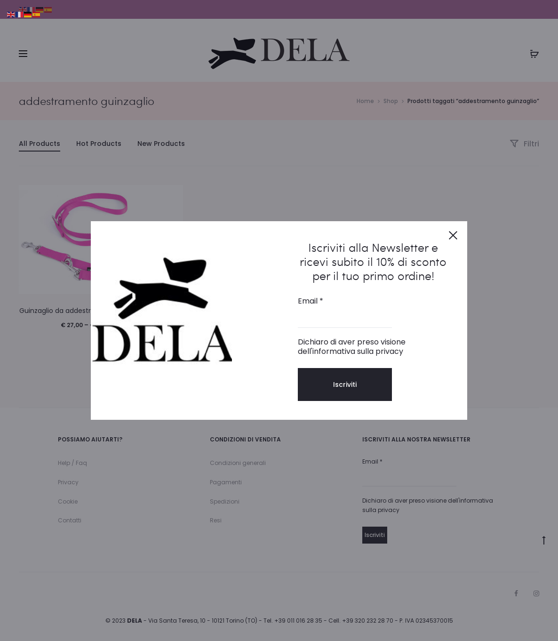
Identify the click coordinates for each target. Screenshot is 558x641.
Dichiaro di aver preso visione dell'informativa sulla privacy (352, 346)
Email (310, 301)
